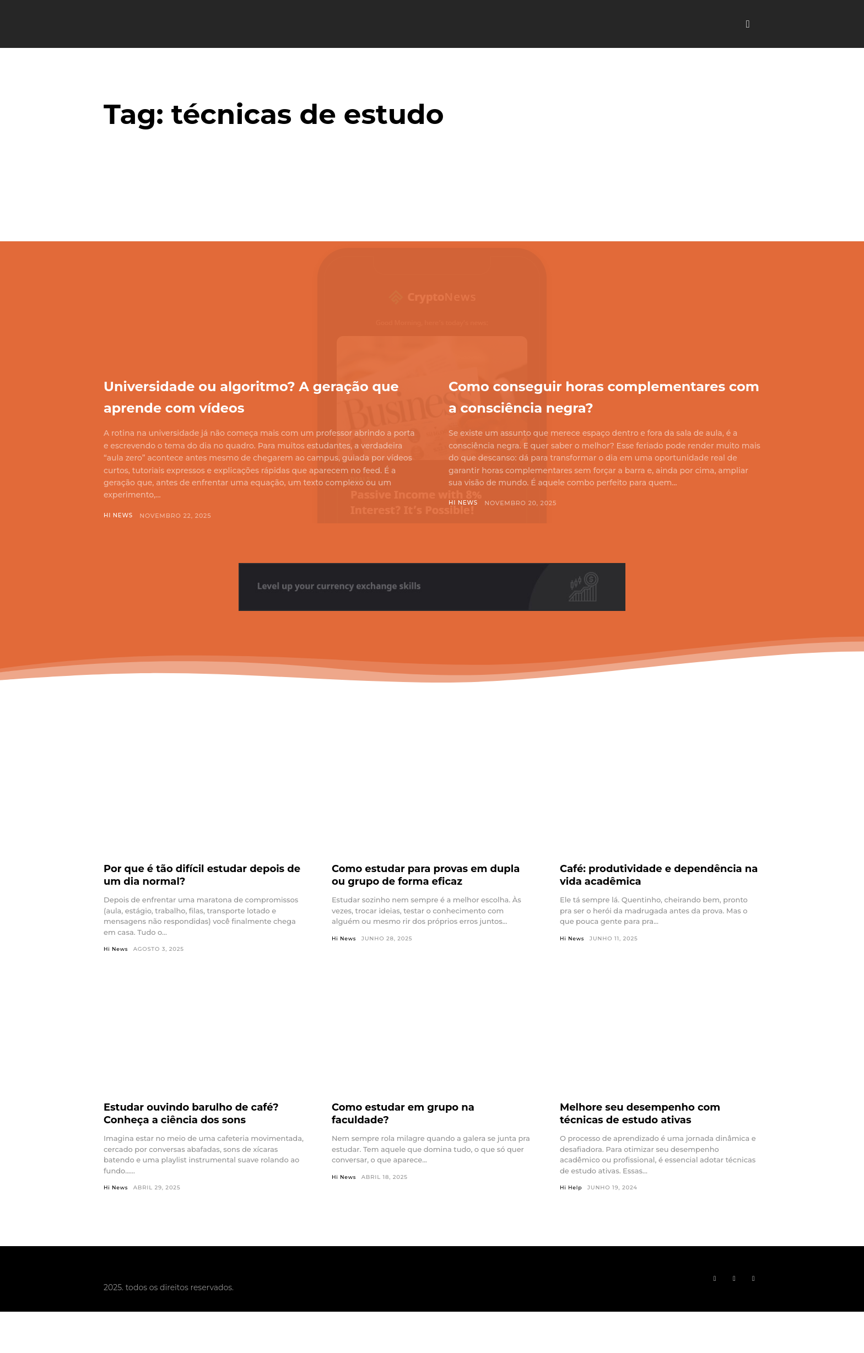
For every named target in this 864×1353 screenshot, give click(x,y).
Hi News (119, 537)
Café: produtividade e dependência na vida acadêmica (653, 897)
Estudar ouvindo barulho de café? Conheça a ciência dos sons (201, 1136)
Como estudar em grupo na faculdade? (411, 1136)
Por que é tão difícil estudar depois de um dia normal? (183, 897)
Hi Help (572, 1210)
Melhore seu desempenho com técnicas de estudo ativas (649, 1136)
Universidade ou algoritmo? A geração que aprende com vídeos (249, 406)
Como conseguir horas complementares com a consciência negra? (565, 406)
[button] (747, 24)
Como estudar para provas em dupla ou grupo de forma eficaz (422, 897)
